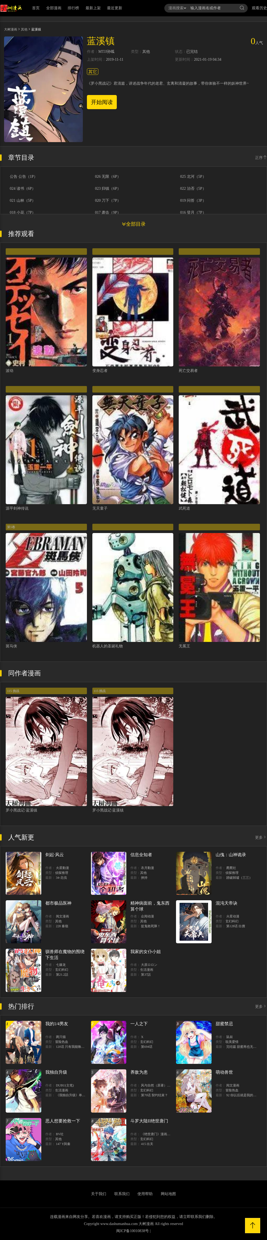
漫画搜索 (177, 8)
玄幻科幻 (231, 921)
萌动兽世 (224, 1072)
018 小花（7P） (23, 213)
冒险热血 (61, 1042)
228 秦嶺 (62, 926)
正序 (261, 158)
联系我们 (122, 1194)
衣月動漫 (147, 868)
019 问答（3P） (193, 201)
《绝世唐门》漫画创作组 (159, 1134)
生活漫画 (146, 970)
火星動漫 (62, 868)
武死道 (184, 508)
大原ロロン (149, 965)
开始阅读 (102, 102)
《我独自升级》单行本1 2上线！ (79, 1095)
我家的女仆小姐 (145, 951)
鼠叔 (229, 1037)
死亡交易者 (188, 371)
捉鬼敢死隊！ (151, 926)
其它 (92, 71)
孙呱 (111, 52)
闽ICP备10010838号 (132, 1231)
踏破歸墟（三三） (239, 878)
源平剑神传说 (17, 508)
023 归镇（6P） (108, 189)
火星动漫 (232, 916)
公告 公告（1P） (23, 177)
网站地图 (168, 1194)
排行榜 (73, 8)
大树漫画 (10, 29)
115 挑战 (13, 691)
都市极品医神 (58, 903)
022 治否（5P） (193, 189)
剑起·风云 (54, 854)
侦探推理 (61, 873)
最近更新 (114, 8)
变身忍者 (100, 371)
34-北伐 (61, 878)
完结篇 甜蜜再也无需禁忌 (244, 1047)
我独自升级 (56, 1072)
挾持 (144, 878)
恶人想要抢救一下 (62, 1121)
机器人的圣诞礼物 (107, 646)
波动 (9, 371)
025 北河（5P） (193, 177)
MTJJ (102, 52)
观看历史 (259, 8)
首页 (36, 8)
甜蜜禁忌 (224, 1023)
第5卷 (11, 527)
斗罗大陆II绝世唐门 (149, 1121)
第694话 (146, 1047)
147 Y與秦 (63, 1144)
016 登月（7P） (193, 213)
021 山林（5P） (23, 201)
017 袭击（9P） (108, 213)
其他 (24, 29)
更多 (261, 837)
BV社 (60, 1134)
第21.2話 (62, 974)
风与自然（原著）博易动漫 (160, 1085)
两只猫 (61, 1037)
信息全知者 (141, 854)
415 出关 (147, 1144)
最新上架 (93, 8)
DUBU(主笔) (65, 1085)
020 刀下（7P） (108, 201)
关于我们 (98, 1194)
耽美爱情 (231, 1042)
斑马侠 (11, 646)
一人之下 (139, 1023)
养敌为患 (139, 1072)
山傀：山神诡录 (231, 854)
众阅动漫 (147, 916)
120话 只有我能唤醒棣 (72, 1047)
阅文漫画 (62, 916)
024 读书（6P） (23, 189)
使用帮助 (145, 1194)
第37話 (146, 974)
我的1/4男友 (56, 1023)
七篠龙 (61, 965)
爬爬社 (231, 868)
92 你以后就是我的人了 (243, 1095)
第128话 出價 (235, 926)
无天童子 (100, 508)
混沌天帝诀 (226, 903)
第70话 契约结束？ (154, 1095)
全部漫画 (53, 8)
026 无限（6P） (108, 177)
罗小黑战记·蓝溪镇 (21, 810)
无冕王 (184, 646)
